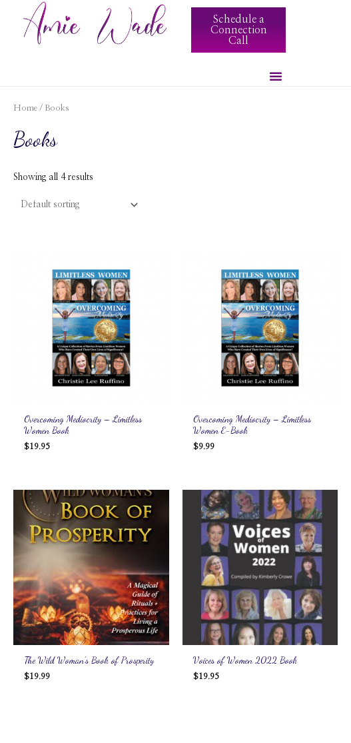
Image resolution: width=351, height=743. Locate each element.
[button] (276, 76)
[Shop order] (76, 204)
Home (25, 108)
